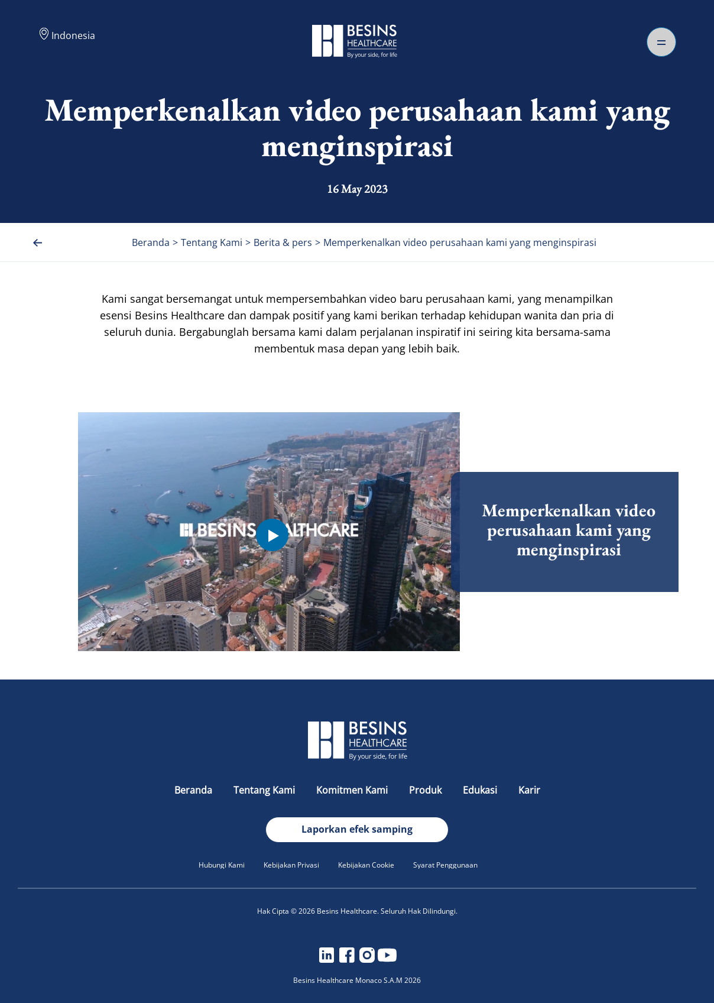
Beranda (194, 790)
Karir (529, 790)
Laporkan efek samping (357, 829)
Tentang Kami (265, 790)
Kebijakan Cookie (366, 865)
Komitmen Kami (353, 790)
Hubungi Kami (222, 865)
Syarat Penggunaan (445, 865)
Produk (426, 790)
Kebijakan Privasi (291, 865)
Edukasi (481, 790)
